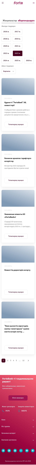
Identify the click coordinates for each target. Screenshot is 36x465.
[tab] (10, 20)
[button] (18, 420)
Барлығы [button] (6, 71)
